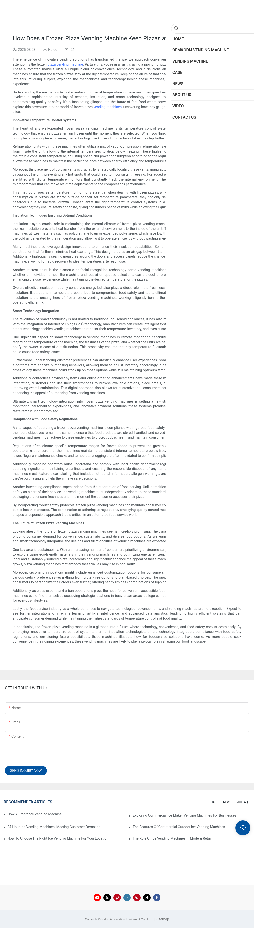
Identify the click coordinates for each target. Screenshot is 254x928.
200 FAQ (242, 802)
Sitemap (162, 919)
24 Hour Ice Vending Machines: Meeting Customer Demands (53, 827)
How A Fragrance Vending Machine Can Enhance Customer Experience (35, 814)
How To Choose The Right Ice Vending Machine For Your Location (57, 838)
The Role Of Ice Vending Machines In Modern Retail (172, 838)
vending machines (108, 107)
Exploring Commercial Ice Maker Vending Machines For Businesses (184, 815)
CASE (214, 802)
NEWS (227, 802)
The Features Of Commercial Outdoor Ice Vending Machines (179, 827)
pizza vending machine (65, 64)
